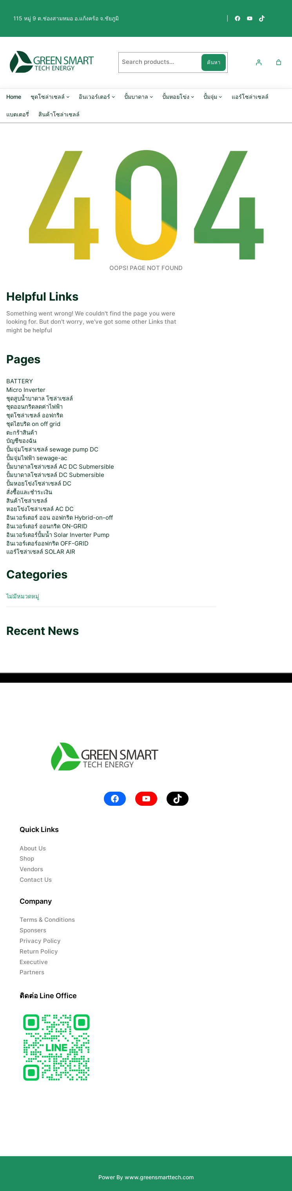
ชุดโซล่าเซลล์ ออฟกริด (34, 415)
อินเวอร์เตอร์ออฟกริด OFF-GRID (47, 543)
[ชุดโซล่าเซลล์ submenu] (68, 96)
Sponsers (33, 930)
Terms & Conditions (47, 919)
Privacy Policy (40, 940)
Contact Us (36, 879)
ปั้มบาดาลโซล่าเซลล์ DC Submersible (55, 475)
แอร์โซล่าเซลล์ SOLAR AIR (40, 551)
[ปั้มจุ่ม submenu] (220, 96)
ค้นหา (213, 62)
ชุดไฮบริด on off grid (33, 424)
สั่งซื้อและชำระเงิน (29, 492)
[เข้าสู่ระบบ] (258, 62)
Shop (27, 858)
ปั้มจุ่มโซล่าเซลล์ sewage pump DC (52, 449)
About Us (33, 848)
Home (13, 96)
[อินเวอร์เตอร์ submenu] (113, 96)
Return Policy (39, 951)
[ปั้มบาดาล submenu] (151, 96)
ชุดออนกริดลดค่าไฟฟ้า (34, 406)
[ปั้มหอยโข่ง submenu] (192, 96)
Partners (32, 972)
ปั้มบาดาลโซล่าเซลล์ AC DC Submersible (60, 466)
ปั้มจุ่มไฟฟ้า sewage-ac (36, 458)
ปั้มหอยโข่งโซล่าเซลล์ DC (38, 483)
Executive (34, 962)
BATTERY (19, 381)
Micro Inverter (25, 389)
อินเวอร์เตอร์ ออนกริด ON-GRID (46, 526)
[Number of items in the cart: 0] (279, 62)
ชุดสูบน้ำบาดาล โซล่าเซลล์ (39, 398)
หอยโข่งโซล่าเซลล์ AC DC (40, 509)
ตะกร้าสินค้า (21, 432)
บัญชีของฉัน (21, 440)
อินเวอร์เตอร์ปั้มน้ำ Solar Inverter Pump (57, 534)
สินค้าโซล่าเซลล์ (26, 500)
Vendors (31, 869)
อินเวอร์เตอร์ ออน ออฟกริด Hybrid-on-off (59, 517)
